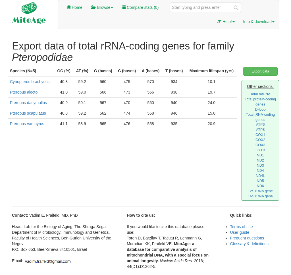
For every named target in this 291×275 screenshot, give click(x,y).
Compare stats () (140, 7)
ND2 (260, 160)
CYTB (260, 150)
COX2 (260, 140)
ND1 (260, 155)
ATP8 (260, 130)
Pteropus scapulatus (28, 113)
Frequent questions (247, 238)
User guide (239, 232)
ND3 (260, 166)
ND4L (260, 176)
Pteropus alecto (24, 92)
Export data (260, 71)
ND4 (260, 171)
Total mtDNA (260, 94)
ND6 (260, 186)
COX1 (260, 135)
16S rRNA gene (260, 196)
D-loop (260, 109)
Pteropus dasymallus (28, 102)
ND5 (260, 181)
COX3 (260, 145)
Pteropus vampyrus (27, 123)
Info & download (259, 21)
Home (74, 7)
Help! (226, 21)
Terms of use (241, 226)
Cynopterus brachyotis (29, 81)
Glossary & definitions (249, 243)
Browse (102, 7)
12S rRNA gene (260, 191)
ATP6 (260, 125)
